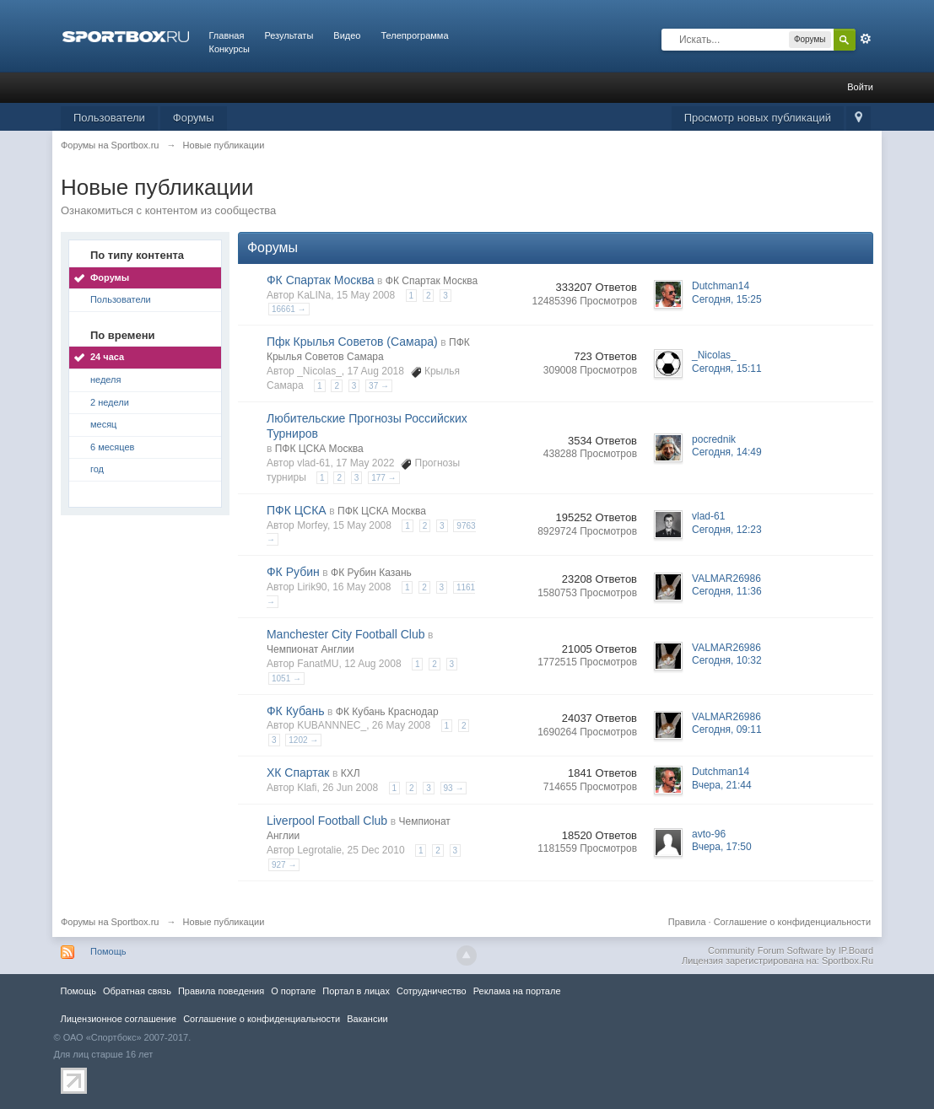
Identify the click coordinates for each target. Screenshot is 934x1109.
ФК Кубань (296, 711)
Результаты (288, 35)
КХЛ (350, 773)
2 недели (109, 402)
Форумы (193, 117)
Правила (687, 922)
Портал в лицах (356, 991)
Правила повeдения (221, 991)
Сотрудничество (432, 991)
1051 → (286, 678)
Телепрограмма (414, 35)
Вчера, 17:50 (722, 847)
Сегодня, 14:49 (727, 452)
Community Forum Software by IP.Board (790, 950)
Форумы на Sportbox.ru (110, 922)
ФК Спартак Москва (321, 280)
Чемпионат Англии (310, 649)
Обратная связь (137, 991)
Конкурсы (229, 49)
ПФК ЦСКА (297, 510)
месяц (103, 424)
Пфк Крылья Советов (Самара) (352, 341)
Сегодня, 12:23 (727, 530)
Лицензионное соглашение (119, 1019)
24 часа (107, 357)
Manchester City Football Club (346, 634)
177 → (383, 477)
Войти (860, 87)
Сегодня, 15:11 (727, 368)
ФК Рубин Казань (371, 573)
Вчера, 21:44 (722, 785)
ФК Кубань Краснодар (387, 712)
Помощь (108, 951)
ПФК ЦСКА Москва (319, 449)
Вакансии (367, 1019)
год (97, 469)
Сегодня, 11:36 (727, 591)
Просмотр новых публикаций (757, 117)
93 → (454, 788)
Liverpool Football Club (327, 820)
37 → (379, 385)
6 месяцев (112, 447)
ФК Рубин (293, 572)
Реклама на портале (517, 991)
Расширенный (865, 39)
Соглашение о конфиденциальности (792, 922)
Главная (227, 35)
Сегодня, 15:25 (727, 299)
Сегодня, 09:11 (727, 729)
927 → (284, 864)
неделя (105, 379)
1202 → (303, 740)
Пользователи (109, 117)
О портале (293, 991)
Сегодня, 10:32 (727, 660)
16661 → (289, 309)
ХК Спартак (298, 772)
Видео (346, 35)
